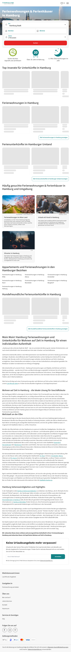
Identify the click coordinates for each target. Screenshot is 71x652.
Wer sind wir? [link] (6, 597)
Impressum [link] (5, 609)
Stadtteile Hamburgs (46, 480)
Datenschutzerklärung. (46, 561)
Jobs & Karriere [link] (7, 601)
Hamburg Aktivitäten (19, 502)
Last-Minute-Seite (12, 384)
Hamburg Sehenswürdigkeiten (26, 491)
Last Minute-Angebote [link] (9, 577)
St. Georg (14, 458)
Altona (61, 456)
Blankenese (18, 445)
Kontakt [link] (4, 605)
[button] (35, 37)
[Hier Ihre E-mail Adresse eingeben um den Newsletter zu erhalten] (28, 556)
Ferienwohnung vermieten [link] (10, 587)
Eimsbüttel (54, 456)
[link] (5, 629)
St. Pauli (42, 456)
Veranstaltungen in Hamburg (11, 500)
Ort (9, 24)
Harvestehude (6, 445)
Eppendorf (57, 443)
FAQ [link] (3, 619)
